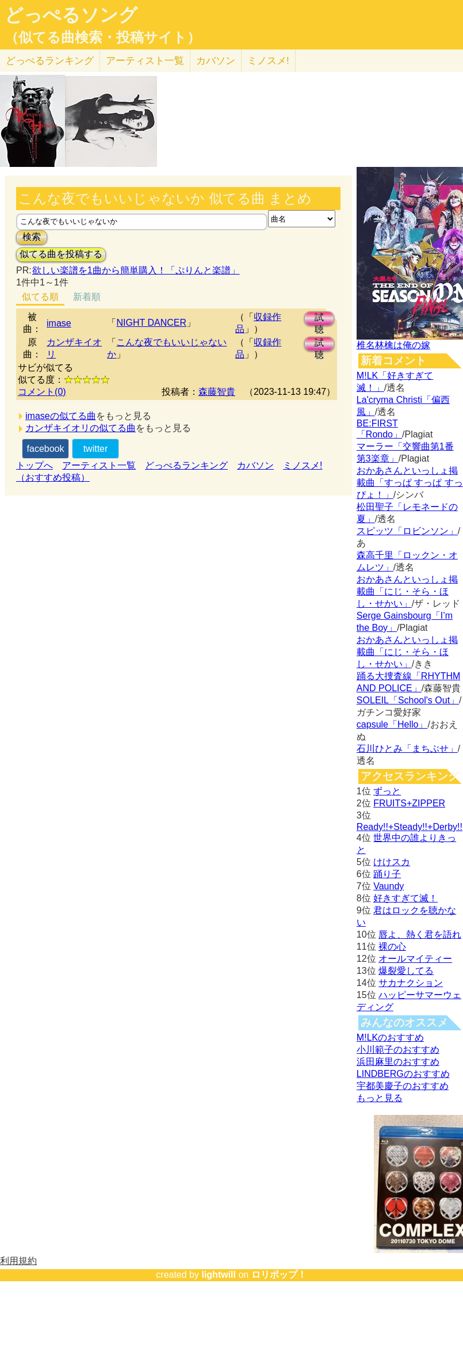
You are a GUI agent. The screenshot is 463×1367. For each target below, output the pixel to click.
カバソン (215, 60)
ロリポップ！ (279, 1275)
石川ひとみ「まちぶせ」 (407, 748)
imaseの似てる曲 (60, 416)
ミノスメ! (268, 60)
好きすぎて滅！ (405, 898)
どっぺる (50, 60)
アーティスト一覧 (99, 465)
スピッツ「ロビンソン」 (407, 531)
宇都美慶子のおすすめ (403, 1086)
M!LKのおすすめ (390, 1037)
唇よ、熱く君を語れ (419, 934)
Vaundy (388, 886)
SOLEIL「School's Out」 (408, 700)
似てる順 (40, 297)
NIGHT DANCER (151, 323)
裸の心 (392, 946)
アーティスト (145, 60)
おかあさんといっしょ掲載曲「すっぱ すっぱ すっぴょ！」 (410, 483)
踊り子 (387, 874)
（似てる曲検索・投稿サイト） (103, 37)
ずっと (387, 791)
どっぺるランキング (186, 465)
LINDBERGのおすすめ (403, 1074)
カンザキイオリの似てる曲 (80, 428)
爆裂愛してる (406, 971)
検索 (31, 237)
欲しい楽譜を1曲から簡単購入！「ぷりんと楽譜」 (136, 270)
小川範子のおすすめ (398, 1049)
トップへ (34, 465)
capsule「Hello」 (392, 724)
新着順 (87, 297)
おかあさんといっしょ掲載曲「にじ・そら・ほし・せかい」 (407, 591)
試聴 (319, 319)
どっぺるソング (71, 15)
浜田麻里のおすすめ (398, 1062)
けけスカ (391, 862)
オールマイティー (415, 959)
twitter (95, 449)
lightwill (218, 1275)
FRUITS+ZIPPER (409, 803)
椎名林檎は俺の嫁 (393, 345)
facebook (45, 449)
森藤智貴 (216, 392)
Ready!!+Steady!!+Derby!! (409, 827)
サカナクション (410, 983)
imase (59, 323)
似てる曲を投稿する (61, 254)
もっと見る (380, 1098)
